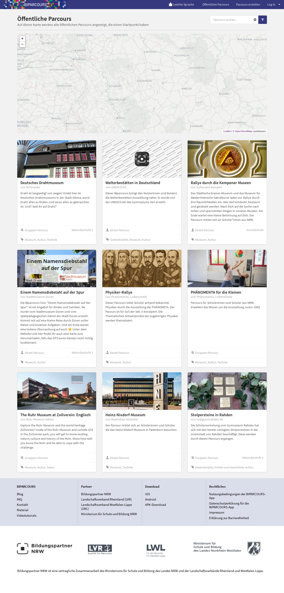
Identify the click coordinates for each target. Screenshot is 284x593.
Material (22, 510)
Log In (273, 4)
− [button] (22, 44)
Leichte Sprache (181, 4)
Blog (20, 494)
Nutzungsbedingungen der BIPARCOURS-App (237, 496)
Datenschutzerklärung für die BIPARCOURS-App (229, 505)
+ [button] (22, 38)
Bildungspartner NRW (96, 494)
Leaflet (227, 131)
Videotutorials (26, 515)
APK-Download (155, 505)
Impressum (216, 512)
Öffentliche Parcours (215, 4)
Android (150, 499)
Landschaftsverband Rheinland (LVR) (106, 499)
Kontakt (22, 505)
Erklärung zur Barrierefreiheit (229, 518)
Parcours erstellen (248, 4)
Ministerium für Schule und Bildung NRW (109, 514)
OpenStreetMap (243, 131)
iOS (147, 494)
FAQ (19, 499)
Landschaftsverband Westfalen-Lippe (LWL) (106, 507)
